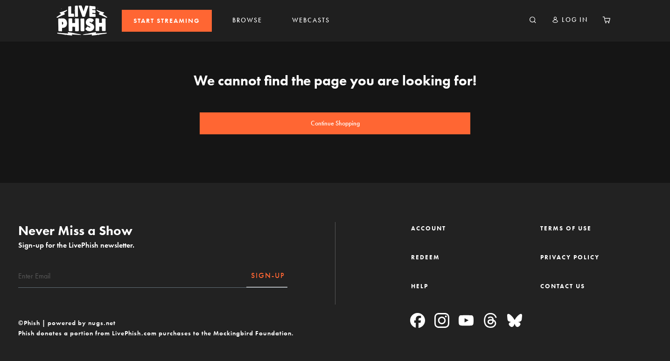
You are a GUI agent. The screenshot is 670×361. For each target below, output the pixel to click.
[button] (569, 20)
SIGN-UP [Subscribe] (268, 275)
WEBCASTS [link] (311, 20)
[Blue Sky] (514, 321)
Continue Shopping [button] (335, 123)
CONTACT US (562, 286)
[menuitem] (166, 21)
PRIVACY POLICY (570, 257)
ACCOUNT (428, 228)
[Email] (132, 276)
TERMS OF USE (566, 228)
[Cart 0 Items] (606, 20)
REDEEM (425, 257)
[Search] (533, 20)
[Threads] (490, 321)
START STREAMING (166, 21)
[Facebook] (417, 321)
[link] (166, 21)
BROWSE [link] (247, 20)
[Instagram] (441, 321)
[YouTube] (466, 321)
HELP (419, 286)
